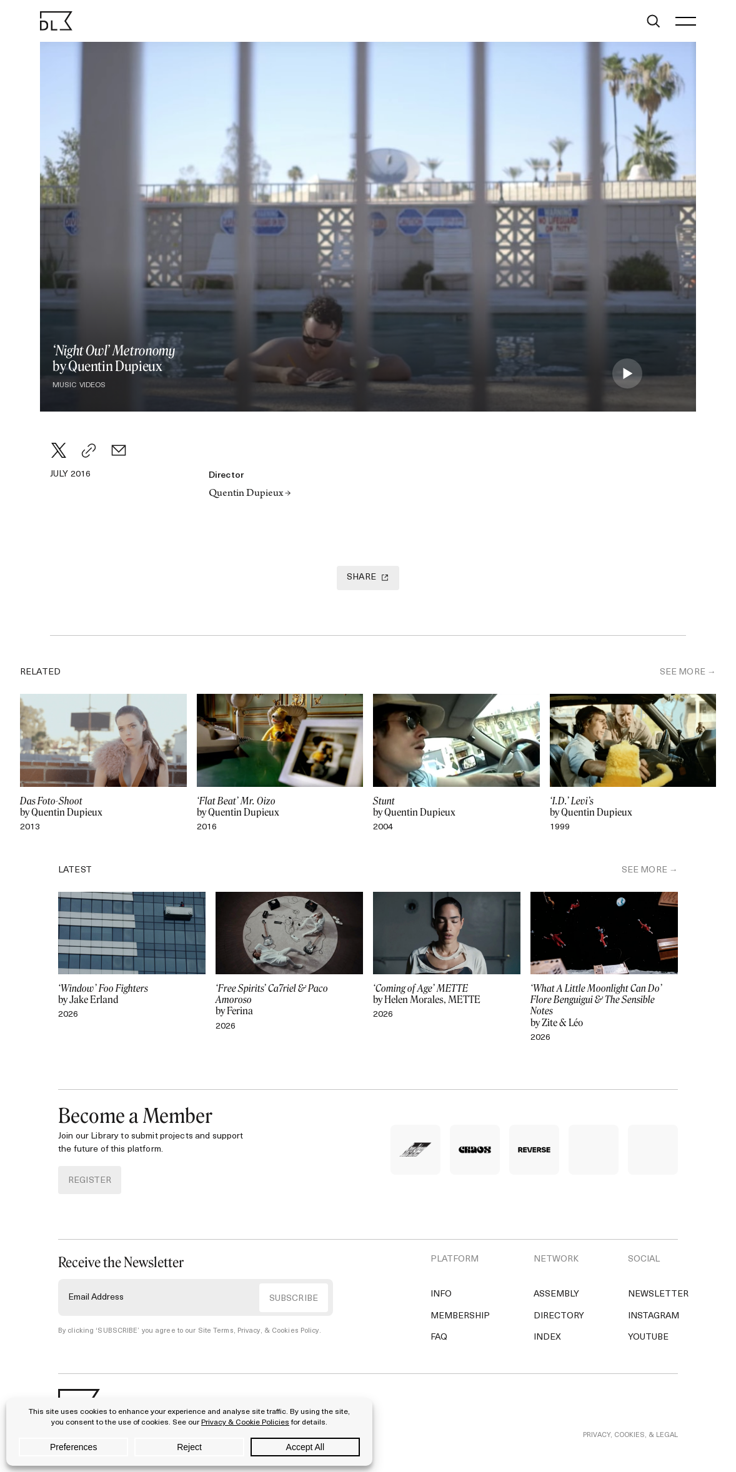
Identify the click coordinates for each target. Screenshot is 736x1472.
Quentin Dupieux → (250, 494)
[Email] (118, 450)
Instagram (653, 1316)
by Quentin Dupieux (103, 807)
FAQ (438, 1337)
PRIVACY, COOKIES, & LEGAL (630, 1435)
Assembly (556, 1294)
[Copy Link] (88, 450)
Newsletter (658, 1294)
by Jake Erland (132, 994)
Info (441, 1294)
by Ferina (289, 1000)
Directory (559, 1316)
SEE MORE (682, 672)
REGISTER (89, 1180)
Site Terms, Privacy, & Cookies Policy (258, 1331)
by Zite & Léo (604, 1006)
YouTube (648, 1337)
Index (547, 1337)
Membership (460, 1316)
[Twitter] (58, 450)
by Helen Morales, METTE (446, 994)
